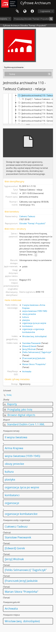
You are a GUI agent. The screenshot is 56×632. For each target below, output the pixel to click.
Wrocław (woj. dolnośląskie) (34, 336)
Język (25, 11)
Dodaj (9, 395)
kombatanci (27, 326)
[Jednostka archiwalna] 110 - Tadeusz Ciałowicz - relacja (37, 95)
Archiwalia (26, 371)
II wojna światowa (30, 305)
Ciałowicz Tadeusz (27, 216)
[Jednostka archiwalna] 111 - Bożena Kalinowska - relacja (37, 102)
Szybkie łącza (32, 11)
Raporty (10, 404)
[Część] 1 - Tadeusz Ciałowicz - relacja (38, 99)
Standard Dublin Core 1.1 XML (24, 424)
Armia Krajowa (14, 448)
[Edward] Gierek (29, 346)
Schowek (17, 11)
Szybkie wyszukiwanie (13, 67)
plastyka (26, 320)
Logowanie (45, 11)
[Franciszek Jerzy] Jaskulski (33, 358)
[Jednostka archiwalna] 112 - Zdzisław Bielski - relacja (37, 106)
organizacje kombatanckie (21, 514)
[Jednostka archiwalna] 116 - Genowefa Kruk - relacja (37, 121)
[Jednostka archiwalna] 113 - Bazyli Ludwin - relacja (37, 110)
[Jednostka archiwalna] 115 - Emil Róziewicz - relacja (37, 117)
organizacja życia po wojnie (34, 323)
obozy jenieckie (29, 314)
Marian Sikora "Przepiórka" (34, 364)
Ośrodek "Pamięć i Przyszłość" (32, 223)
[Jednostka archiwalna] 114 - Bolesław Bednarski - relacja (37, 113)
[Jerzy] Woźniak (29, 349)
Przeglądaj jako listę (18, 409)
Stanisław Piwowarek (31, 343)
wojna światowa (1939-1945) (34, 311)
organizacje (27, 329)
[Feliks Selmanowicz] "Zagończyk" (37, 352)
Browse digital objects (19, 415)
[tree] (28, 109)
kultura (25, 317)
